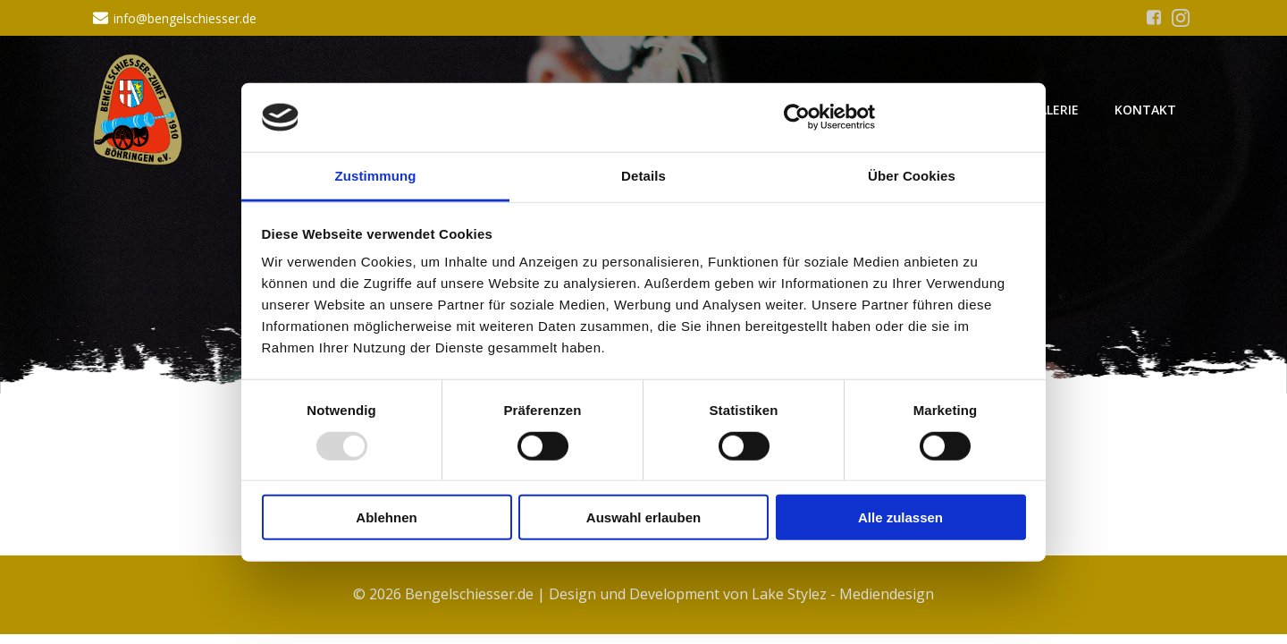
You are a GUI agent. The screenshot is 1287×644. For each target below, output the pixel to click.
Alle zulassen (900, 517)
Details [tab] (643, 175)
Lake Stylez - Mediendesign (843, 594)
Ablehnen (386, 517)
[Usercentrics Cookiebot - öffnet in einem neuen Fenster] (797, 117)
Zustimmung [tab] (375, 175)
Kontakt (1145, 109)
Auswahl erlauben (643, 517)
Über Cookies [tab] (911, 175)
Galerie (1054, 109)
